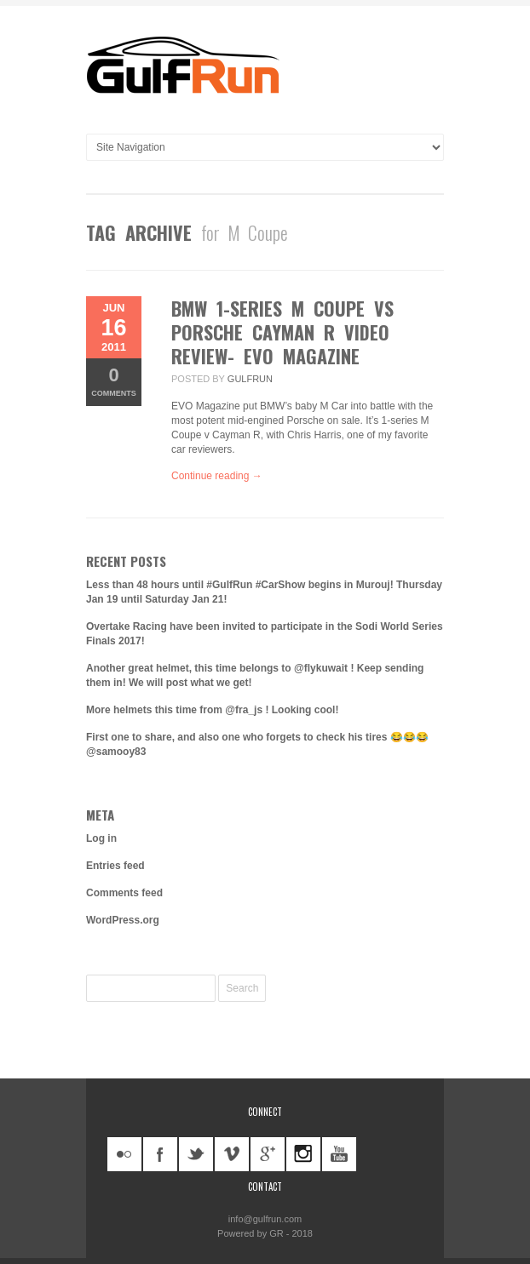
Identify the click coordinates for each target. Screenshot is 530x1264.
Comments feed (124, 893)
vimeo (232, 1154)
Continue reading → (216, 476)
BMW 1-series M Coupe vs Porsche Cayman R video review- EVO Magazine (282, 332)
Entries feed (115, 866)
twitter (196, 1154)
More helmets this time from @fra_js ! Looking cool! (212, 710)
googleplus (268, 1154)
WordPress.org (122, 920)
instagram (303, 1154)
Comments (113, 381)
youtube (339, 1154)
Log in (101, 838)
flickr (124, 1154)
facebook (160, 1154)
